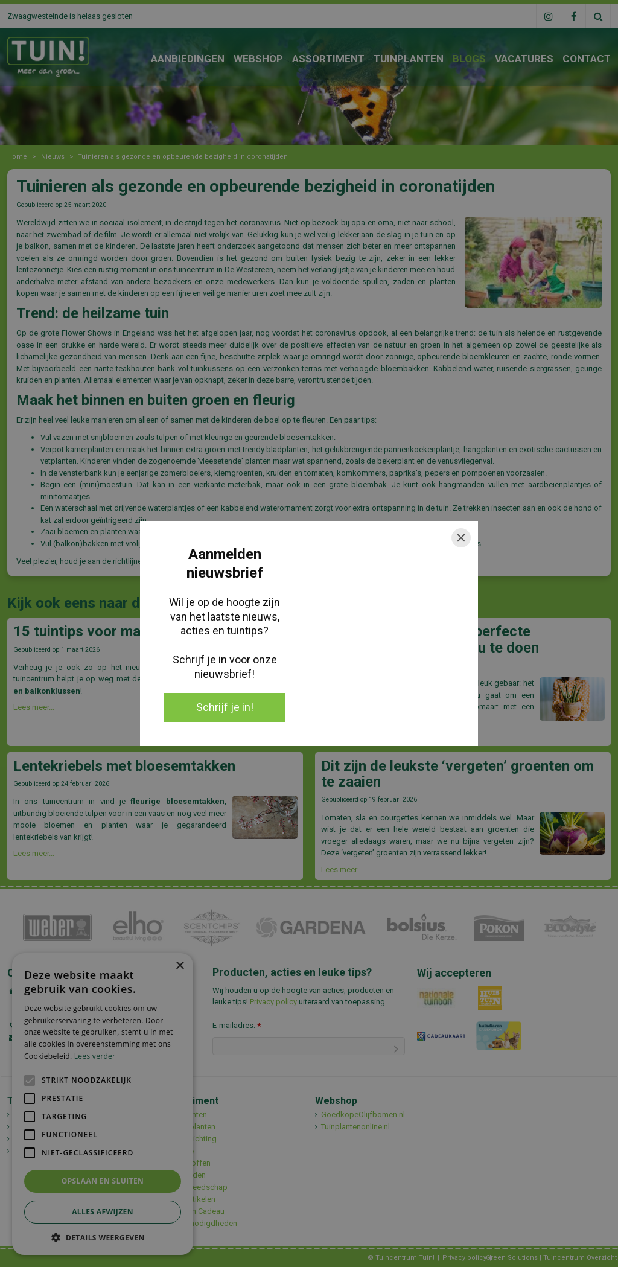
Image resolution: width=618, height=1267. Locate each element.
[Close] (461, 537)
